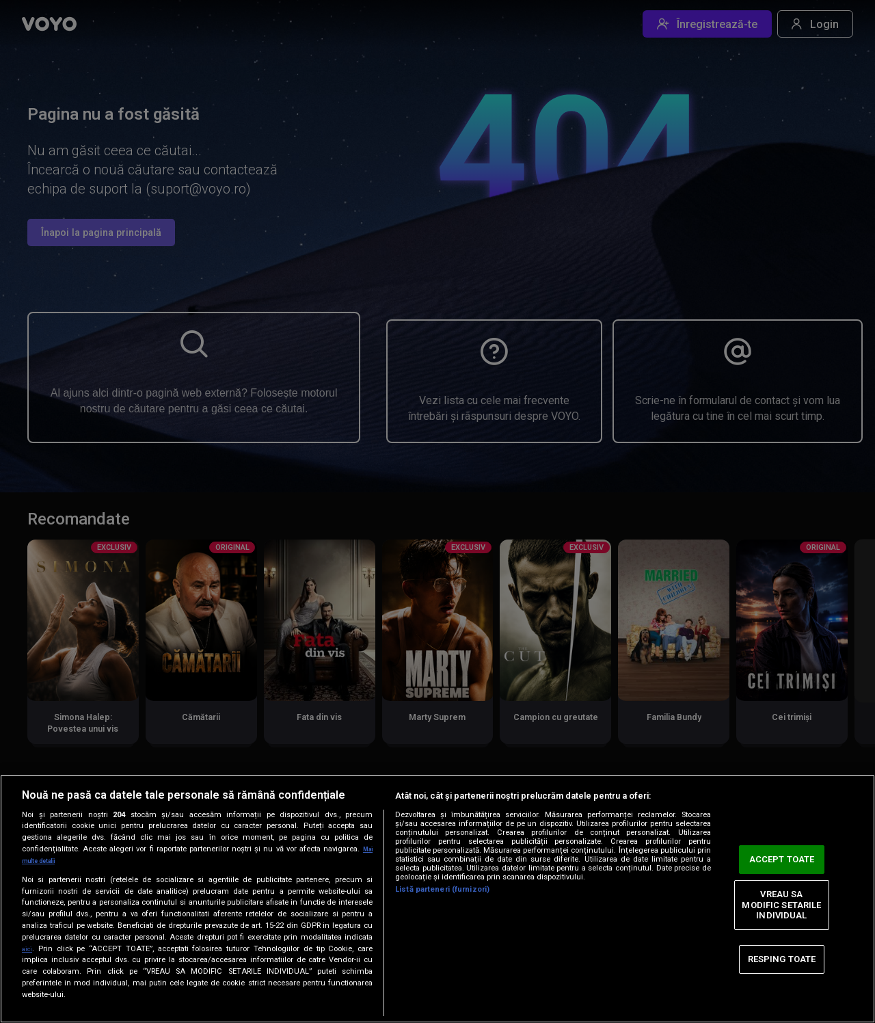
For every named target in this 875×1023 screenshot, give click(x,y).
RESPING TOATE (782, 959)
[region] (437, 899)
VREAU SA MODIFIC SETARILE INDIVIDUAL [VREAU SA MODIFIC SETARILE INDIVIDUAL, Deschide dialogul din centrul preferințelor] (781, 904)
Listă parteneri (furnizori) (442, 889)
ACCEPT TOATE (782, 859)
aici (29, 948)
